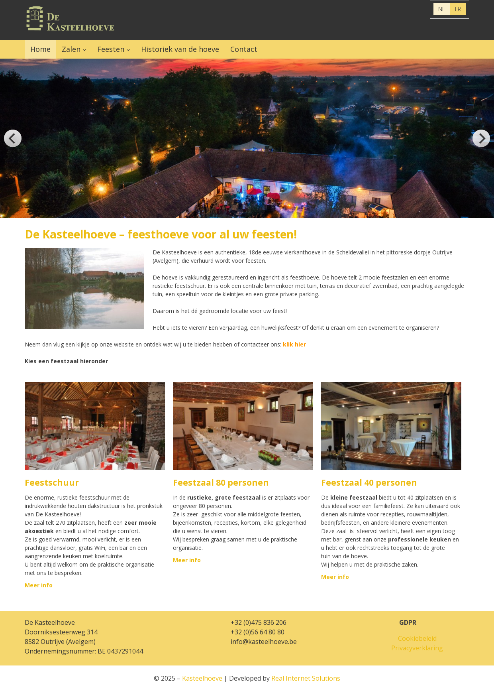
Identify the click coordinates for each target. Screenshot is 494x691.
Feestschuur (52, 482)
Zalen (71, 49)
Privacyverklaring (417, 648)
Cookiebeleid (417, 638)
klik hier (294, 344)
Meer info (39, 585)
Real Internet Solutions (305, 678)
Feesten (110, 49)
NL (441, 9)
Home (40, 49)
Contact (243, 49)
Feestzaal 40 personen (369, 482)
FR (458, 9)
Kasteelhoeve (70, 20)
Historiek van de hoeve (180, 49)
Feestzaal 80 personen (221, 482)
